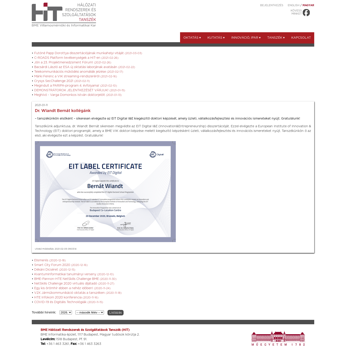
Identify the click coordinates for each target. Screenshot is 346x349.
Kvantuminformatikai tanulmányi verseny (74, 274)
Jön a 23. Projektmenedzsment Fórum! (72, 62)
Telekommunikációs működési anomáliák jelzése (78, 71)
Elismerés (50, 260)
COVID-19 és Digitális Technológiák (68, 302)
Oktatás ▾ (192, 37)
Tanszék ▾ (276, 37)
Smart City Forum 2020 (61, 265)
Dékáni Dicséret (54, 269)
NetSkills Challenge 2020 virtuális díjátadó (74, 283)
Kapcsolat (301, 37)
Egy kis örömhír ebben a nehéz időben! (72, 288)
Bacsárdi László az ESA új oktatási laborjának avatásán (84, 67)
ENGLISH (293, 5)
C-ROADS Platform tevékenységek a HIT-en (76, 57)
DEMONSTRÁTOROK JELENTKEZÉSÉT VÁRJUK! (79, 90)
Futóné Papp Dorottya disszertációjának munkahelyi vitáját (88, 53)
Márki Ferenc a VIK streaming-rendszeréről (75, 76)
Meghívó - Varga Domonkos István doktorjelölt (78, 95)
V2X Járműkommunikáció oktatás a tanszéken (78, 292)
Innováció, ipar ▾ (246, 37)
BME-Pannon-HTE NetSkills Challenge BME (75, 279)
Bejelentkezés (271, 5)
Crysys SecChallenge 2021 (62, 81)
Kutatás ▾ (216, 37)
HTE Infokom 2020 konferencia (66, 297)
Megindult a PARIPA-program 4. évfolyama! (75, 85)
